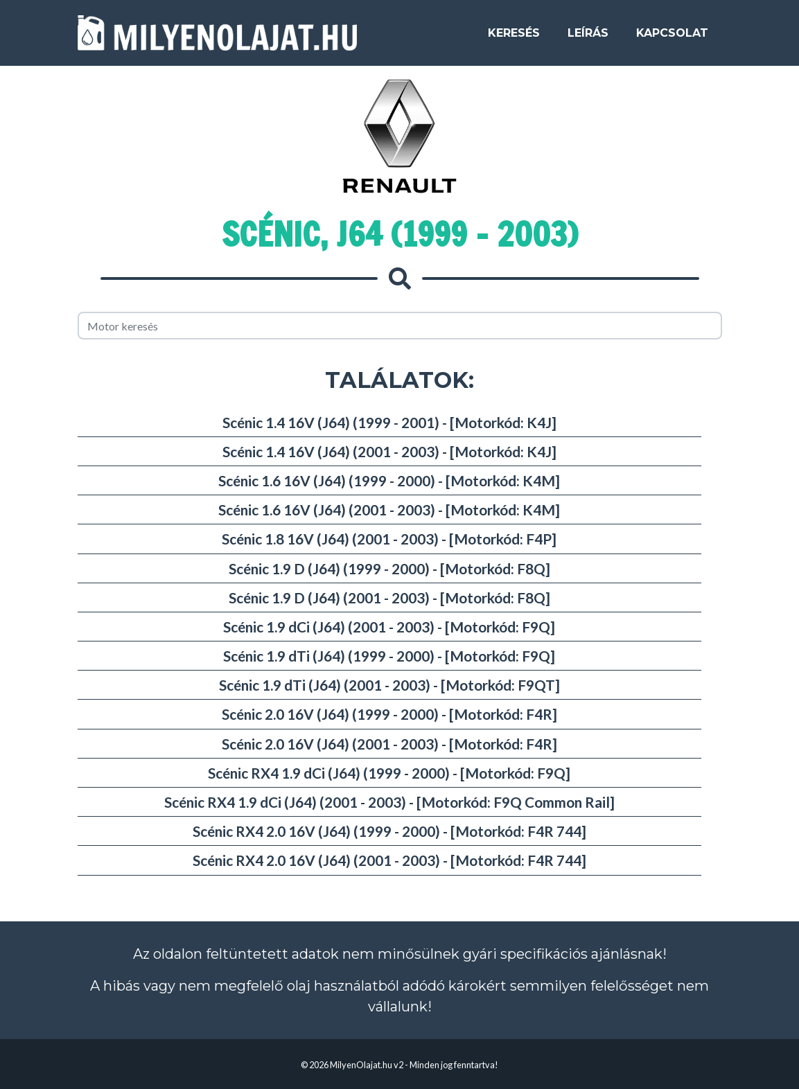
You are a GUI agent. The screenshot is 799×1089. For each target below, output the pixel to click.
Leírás (588, 37)
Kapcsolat (672, 37)
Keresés (514, 37)
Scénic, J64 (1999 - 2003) (400, 234)
